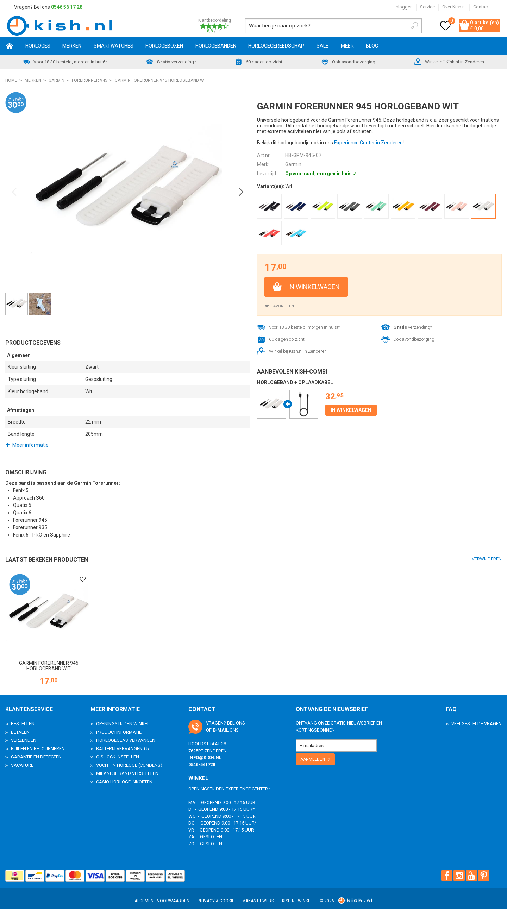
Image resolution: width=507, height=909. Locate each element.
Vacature (22, 758)
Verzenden (23, 734)
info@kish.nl (204, 751)
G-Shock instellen (117, 750)
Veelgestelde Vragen (476, 717)
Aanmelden (312, 753)
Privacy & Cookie (216, 894)
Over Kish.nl (454, 7)
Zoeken (403, 26)
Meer (347, 47)
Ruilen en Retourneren (38, 742)
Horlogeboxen (164, 47)
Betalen (20, 725)
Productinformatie (119, 725)
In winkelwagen (314, 287)
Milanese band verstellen (127, 767)
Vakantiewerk (258, 894)
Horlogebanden (215, 47)
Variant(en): (270, 187)
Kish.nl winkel (297, 894)
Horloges (37, 47)
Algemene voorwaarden (161, 894)
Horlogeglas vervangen (125, 734)
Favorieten (282, 307)
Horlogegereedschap (276, 47)
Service (427, 7)
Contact (481, 7)
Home (9, 47)
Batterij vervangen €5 (122, 742)
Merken (71, 47)
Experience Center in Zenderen (368, 143)
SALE (322, 47)
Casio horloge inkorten (124, 775)
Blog (372, 47)
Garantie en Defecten (36, 750)
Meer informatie (30, 446)
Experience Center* (248, 782)
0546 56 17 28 (66, 7)
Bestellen (23, 717)
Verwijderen (487, 560)
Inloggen (404, 7)
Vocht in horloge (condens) (129, 758)
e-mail (221, 723)
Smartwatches (113, 47)
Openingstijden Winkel (123, 717)
